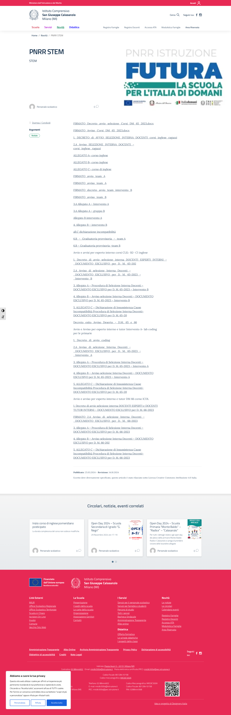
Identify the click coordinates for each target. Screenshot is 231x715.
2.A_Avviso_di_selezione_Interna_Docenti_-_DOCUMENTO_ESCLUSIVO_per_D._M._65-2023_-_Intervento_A (107, 351)
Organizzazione (80, 613)
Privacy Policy (130, 649)
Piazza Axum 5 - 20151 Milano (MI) (119, 666)
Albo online (123, 623)
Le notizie (166, 602)
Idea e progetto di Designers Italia (170, 703)
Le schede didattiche (128, 637)
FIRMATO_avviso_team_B (89, 197)
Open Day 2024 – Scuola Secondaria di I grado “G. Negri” (106, 527)
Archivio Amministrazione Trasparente (99, 649)
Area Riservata (192, 27)
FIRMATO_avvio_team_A (89, 176)
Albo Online (69, 649)
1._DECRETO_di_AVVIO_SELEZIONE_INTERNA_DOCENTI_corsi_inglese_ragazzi (125, 137)
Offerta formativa (126, 634)
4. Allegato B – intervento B (90, 225)
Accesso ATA (150, 27)
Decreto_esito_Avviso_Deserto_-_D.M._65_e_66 (105, 322)
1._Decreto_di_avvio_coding (91, 340)
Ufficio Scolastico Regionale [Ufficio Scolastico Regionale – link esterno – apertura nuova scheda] (42, 606)
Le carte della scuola (83, 609)
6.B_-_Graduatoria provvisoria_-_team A (99, 238)
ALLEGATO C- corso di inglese (92, 169)
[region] (38, 690)
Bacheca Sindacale (127, 616)
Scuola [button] (35, 27)
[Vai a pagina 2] (116, 562)
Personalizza (19, 702)
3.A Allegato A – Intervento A (91, 204)
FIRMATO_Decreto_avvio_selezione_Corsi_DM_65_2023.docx (113, 123)
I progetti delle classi (128, 641)
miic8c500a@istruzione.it (101, 669)
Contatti (77, 620)
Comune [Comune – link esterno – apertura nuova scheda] (33, 623)
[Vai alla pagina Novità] (44, 35)
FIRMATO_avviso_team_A (89, 183)
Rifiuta (38, 702)
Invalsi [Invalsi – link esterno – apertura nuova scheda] (32, 620)
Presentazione (80, 602)
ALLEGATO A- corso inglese (90, 155)
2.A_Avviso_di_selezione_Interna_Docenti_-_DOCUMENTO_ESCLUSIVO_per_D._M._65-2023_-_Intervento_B (107, 274)
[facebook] (196, 15)
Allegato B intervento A (87, 218)
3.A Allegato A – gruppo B (89, 211)
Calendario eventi (170, 609)
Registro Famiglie (111, 27)
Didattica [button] (74, 27)
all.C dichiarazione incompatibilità (94, 231)
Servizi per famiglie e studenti (132, 606)
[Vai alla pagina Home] (34, 35)
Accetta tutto (56, 702)
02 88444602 (77, 669)
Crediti (62, 654)
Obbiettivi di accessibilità (42, 654)
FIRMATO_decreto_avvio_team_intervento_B (102, 190)
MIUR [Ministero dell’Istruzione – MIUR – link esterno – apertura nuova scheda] (32, 602)
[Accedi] (195, 3)
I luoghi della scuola (83, 606)
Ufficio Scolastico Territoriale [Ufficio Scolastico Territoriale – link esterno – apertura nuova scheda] (42, 609)
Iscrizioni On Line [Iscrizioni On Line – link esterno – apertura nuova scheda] (37, 616)
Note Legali (76, 654)
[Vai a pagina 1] (113, 562)
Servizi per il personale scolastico (134, 602)
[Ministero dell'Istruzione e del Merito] (45, 2)
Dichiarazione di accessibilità (156, 649)
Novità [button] (60, 27)
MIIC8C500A (125, 677)
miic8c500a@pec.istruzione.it (157, 669)
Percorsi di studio (126, 609)
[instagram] (200, 15)
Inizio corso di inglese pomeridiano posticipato (53, 525)
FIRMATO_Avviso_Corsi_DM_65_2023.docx (101, 130)
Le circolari (167, 606)
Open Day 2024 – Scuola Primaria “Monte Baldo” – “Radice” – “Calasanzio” (165, 527)
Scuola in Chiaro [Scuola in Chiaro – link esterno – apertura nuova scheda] (37, 613)
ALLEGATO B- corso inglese (90, 162)
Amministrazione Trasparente (132, 620)
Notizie (35, 135)
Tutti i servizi (123, 613)
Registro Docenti (132, 27)
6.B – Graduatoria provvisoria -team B (96, 245)
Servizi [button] (48, 27)
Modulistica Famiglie (170, 27)
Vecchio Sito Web (37, 627)
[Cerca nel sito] (174, 15)
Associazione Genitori (83, 616)
